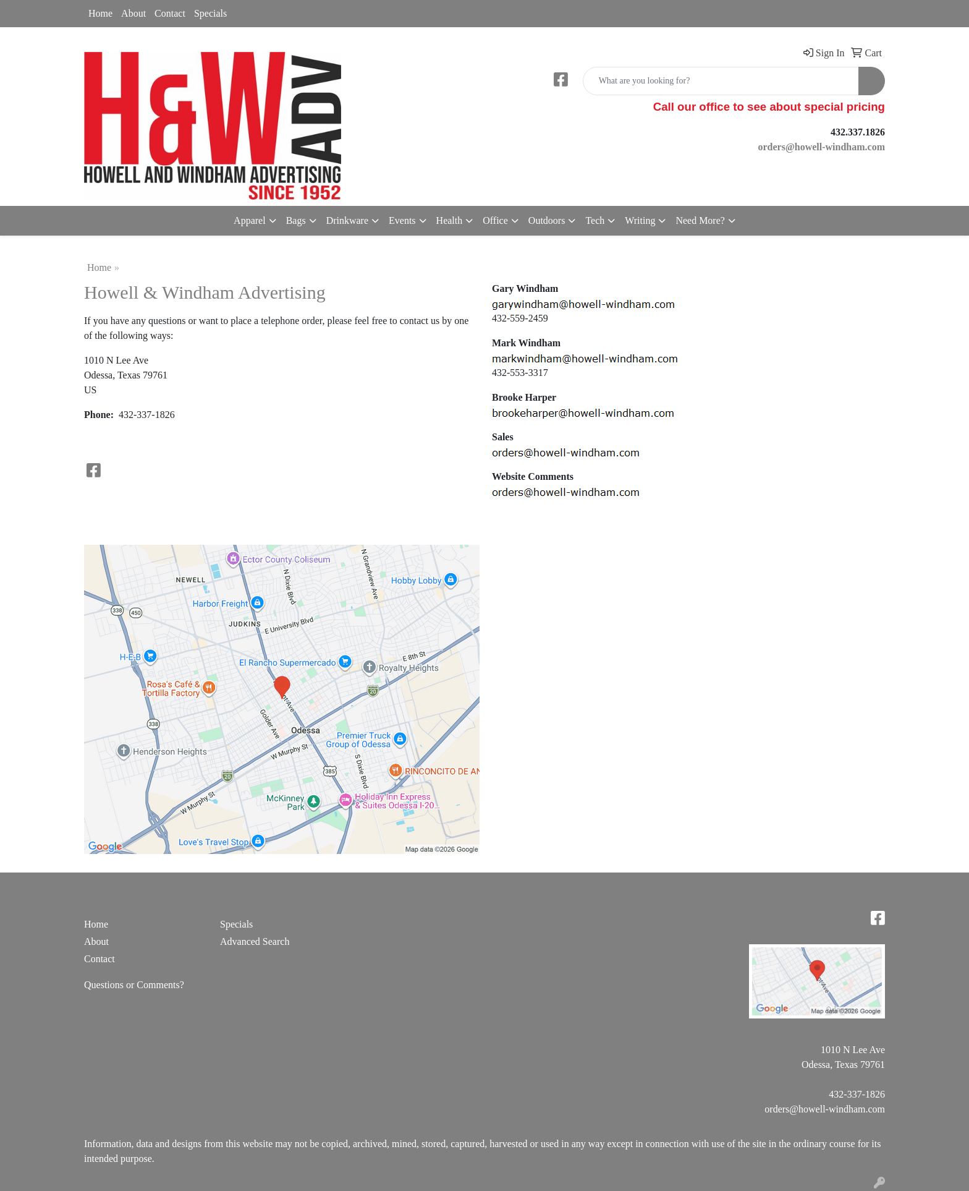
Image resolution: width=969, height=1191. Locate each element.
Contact (169, 13)
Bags (296, 220)
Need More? (700, 220)
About (133, 13)
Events (402, 220)
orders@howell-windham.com (824, 1109)
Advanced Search (254, 941)
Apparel (250, 220)
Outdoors (546, 220)
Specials (210, 13)
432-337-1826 (857, 1094)
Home (100, 13)
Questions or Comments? (134, 985)
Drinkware (347, 220)
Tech (594, 220)
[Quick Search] (721, 81)
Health (449, 220)
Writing (640, 220)
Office (495, 220)
